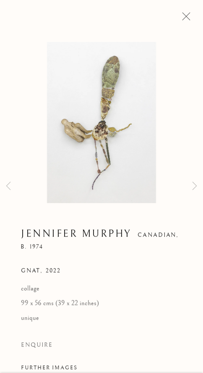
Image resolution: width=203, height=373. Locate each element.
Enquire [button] (37, 346)
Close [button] (184, 19)
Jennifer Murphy (76, 235)
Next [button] (194, 186)
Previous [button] (8, 186)
